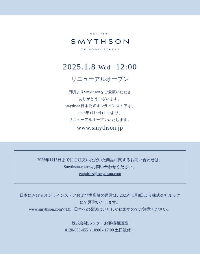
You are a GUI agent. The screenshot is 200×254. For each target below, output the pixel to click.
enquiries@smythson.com (100, 174)
